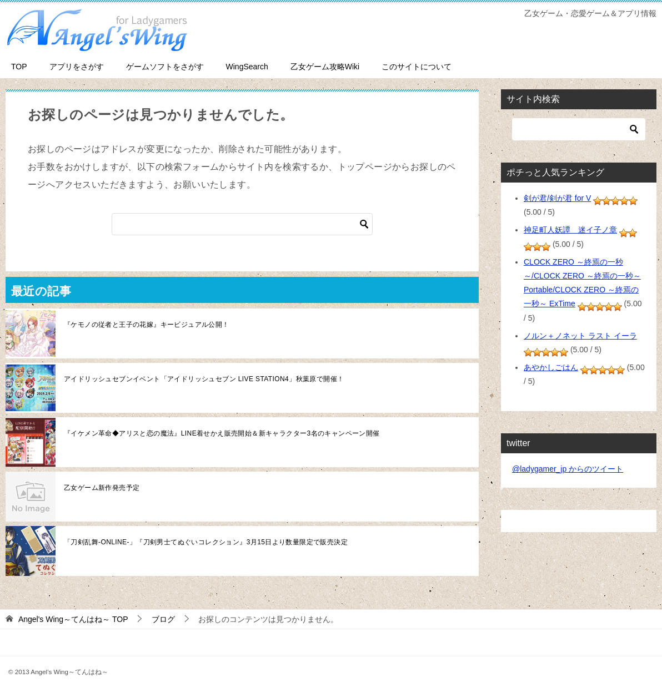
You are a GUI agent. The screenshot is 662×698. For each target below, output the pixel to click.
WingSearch (247, 66)
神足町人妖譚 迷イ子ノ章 (570, 229)
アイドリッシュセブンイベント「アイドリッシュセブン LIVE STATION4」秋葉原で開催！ (204, 379)
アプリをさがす (76, 66)
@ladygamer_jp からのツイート (567, 468)
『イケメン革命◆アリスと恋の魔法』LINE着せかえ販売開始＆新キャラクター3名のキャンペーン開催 (222, 433)
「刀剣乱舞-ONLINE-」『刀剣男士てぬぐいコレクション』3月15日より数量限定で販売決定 (206, 542)
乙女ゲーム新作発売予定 (101, 488)
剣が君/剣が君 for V (557, 198)
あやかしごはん (551, 367)
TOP (19, 66)
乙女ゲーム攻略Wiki (324, 66)
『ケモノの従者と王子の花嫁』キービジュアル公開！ (146, 324)
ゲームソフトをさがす (165, 66)
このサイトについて (417, 66)
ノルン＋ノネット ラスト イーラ (580, 335)
